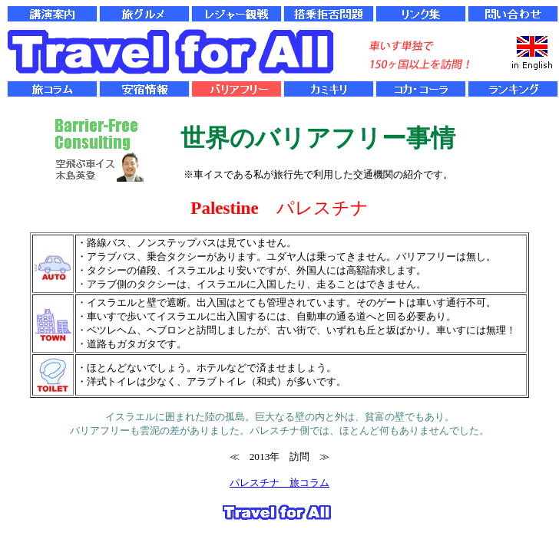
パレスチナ (255, 482)
